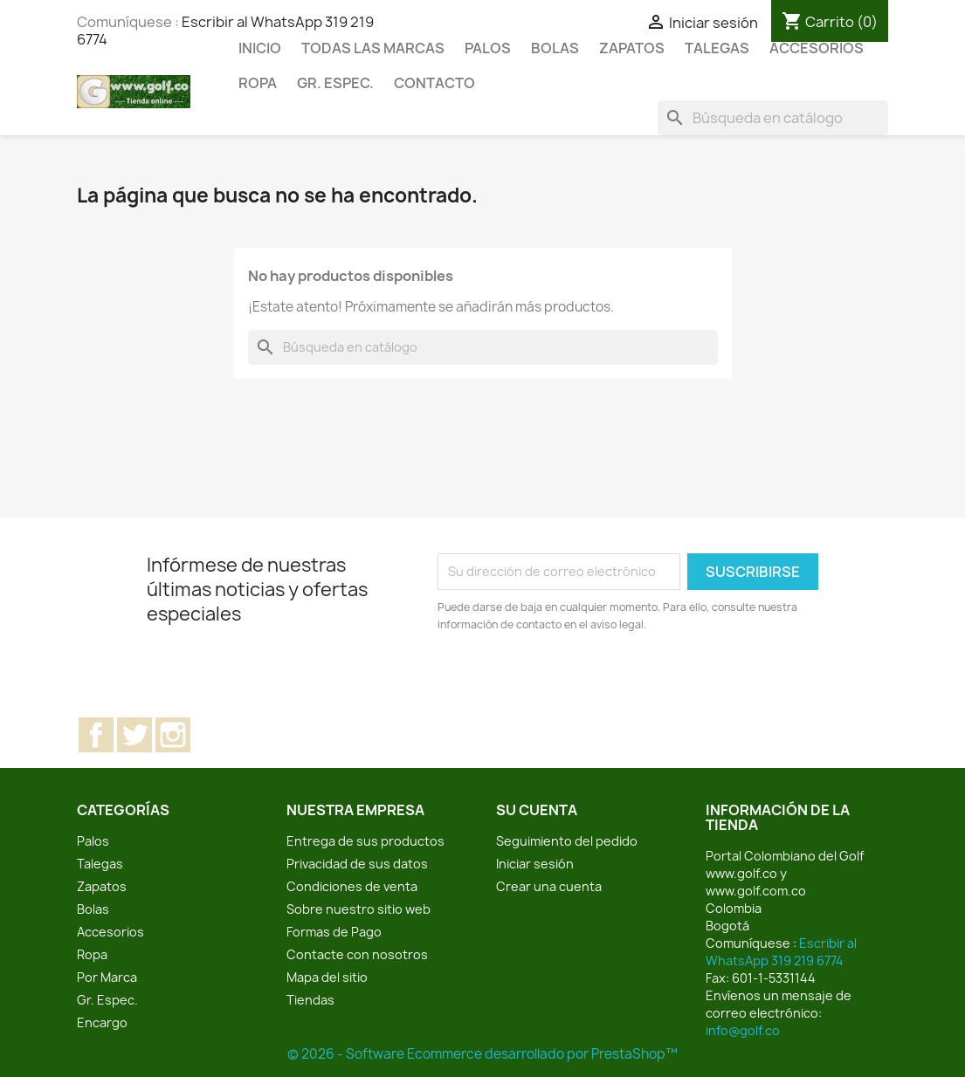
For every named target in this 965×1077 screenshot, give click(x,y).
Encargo (102, 1022)
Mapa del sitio (327, 977)
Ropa (257, 83)
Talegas (717, 48)
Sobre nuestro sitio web (358, 909)
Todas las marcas (373, 48)
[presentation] (583, 682)
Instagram (172, 734)
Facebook (96, 734)
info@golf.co (743, 1030)
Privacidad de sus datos (357, 863)
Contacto (434, 83)
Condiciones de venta (351, 886)
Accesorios (816, 48)
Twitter (134, 734)
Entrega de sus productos (365, 841)
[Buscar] (773, 117)
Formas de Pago (334, 931)
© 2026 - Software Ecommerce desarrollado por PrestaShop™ (482, 1054)
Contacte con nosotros (357, 954)
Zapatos (632, 48)
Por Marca (107, 977)
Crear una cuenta (549, 886)
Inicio (259, 48)
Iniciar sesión (535, 863)
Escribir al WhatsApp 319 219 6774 (781, 952)
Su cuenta (536, 810)
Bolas (555, 48)
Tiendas (310, 999)
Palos (488, 48)
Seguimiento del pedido (567, 841)
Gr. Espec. (335, 83)
